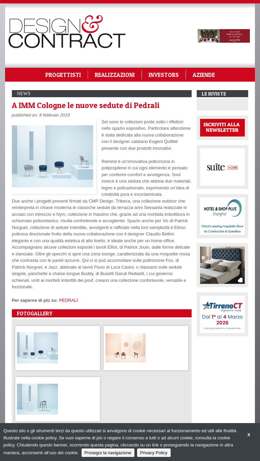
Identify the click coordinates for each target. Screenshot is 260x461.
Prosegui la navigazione (108, 452)
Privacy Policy (154, 452)
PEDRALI (68, 300)
